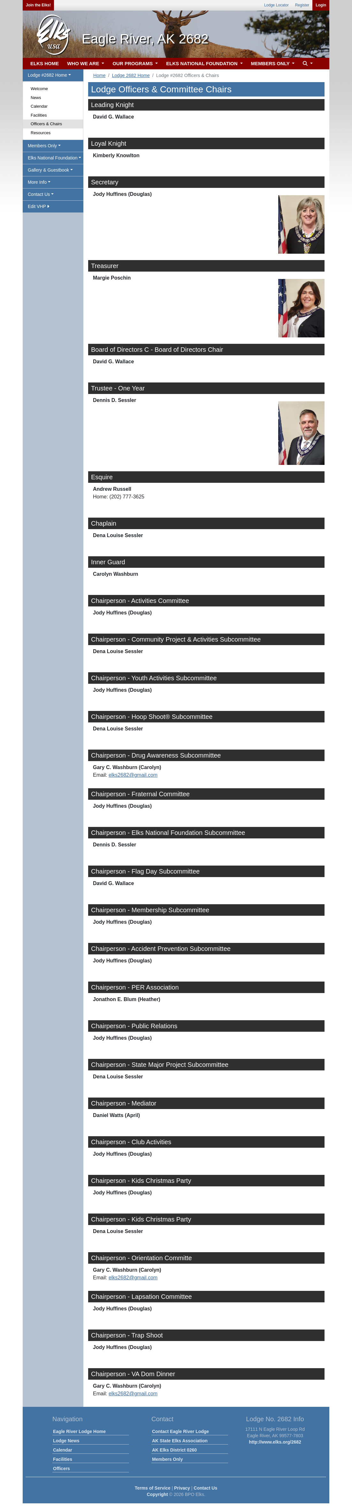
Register (302, 5)
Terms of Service (153, 1488)
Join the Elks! (38, 5)
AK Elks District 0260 (174, 1450)
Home (99, 75)
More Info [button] (37, 182)
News (36, 97)
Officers (61, 1468)
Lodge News (66, 1440)
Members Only (167, 1459)
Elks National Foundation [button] (53, 157)
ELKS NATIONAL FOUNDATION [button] (202, 63)
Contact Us (205, 1488)
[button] (307, 64)
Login (321, 5)
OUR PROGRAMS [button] (133, 63)
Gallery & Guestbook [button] (48, 170)
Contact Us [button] (39, 194)
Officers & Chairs (46, 123)
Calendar (39, 106)
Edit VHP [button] (38, 206)
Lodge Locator (276, 5)
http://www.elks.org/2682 (275, 1442)
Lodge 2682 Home (130, 75)
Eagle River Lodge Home (79, 1431)
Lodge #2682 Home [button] (47, 75)
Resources (40, 132)
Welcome (39, 88)
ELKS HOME (44, 63)
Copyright (157, 1494)
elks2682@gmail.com (133, 775)
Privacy (182, 1488)
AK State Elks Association (180, 1440)
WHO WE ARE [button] (83, 63)
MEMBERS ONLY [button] (271, 63)
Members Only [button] (42, 145)
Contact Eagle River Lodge (180, 1431)
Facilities (39, 115)
